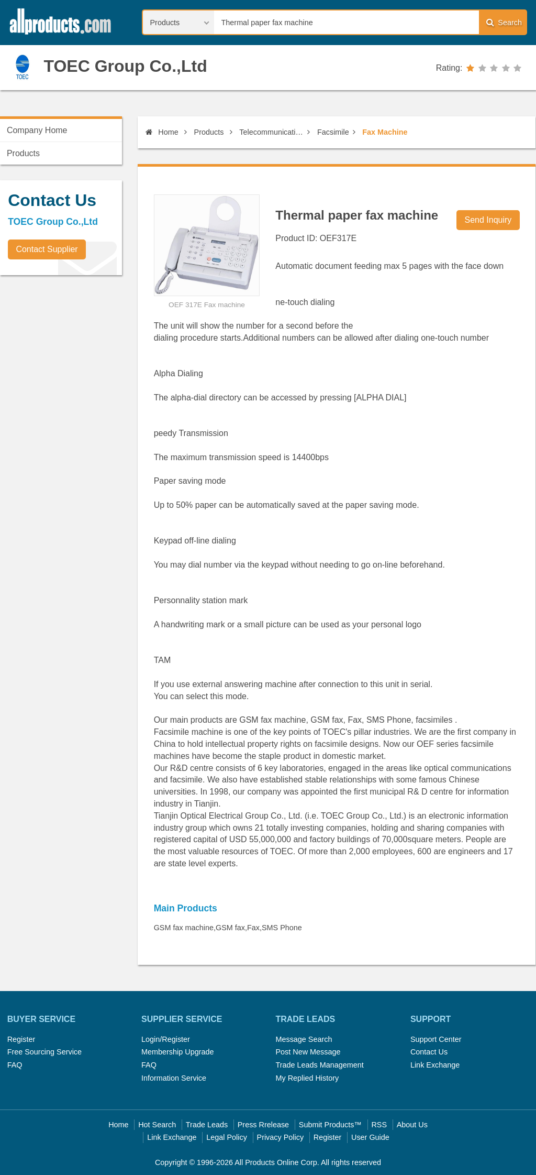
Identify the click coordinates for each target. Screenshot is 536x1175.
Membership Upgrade (177, 1052)
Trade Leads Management (319, 1065)
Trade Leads (207, 1124)
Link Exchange (435, 1065)
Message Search (303, 1039)
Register (21, 1039)
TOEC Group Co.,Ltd (125, 66)
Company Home (37, 130)
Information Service (173, 1078)
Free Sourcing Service (44, 1052)
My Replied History (307, 1078)
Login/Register (165, 1039)
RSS (379, 1124)
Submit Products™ (330, 1124)
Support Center (436, 1039)
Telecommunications (271, 132)
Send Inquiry (488, 219)
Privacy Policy (280, 1137)
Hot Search (157, 1124)
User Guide (370, 1137)
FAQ (15, 1065)
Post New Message (307, 1052)
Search (504, 22)
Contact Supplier (46, 249)
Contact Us (429, 1052)
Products (209, 132)
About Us (412, 1124)
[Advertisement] (78, 356)
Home (162, 132)
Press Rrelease (263, 1124)
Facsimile (333, 132)
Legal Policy (226, 1137)
